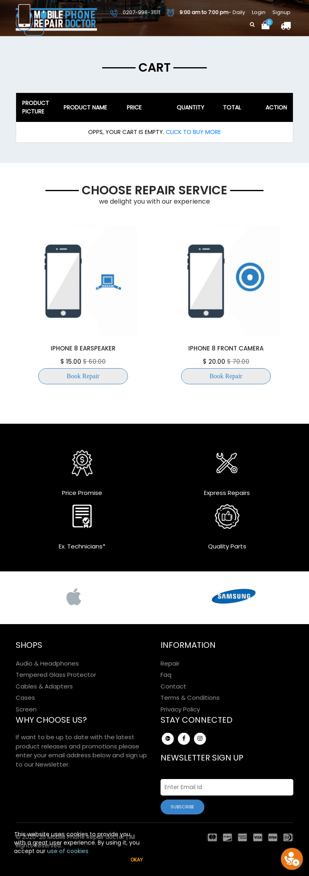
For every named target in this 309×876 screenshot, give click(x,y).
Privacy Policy (180, 709)
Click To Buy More (192, 132)
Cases (25, 697)
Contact (173, 686)
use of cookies (68, 851)
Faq (166, 674)
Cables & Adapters (44, 686)
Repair (170, 663)
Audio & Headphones (47, 663)
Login (259, 12)
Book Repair (83, 376)
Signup (281, 12)
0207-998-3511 (135, 12)
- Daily (206, 12)
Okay (136, 859)
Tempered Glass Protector (56, 674)
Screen (26, 709)
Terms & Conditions (190, 697)
